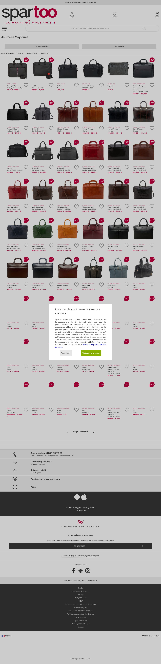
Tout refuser (65, 353)
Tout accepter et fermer (91, 353)
